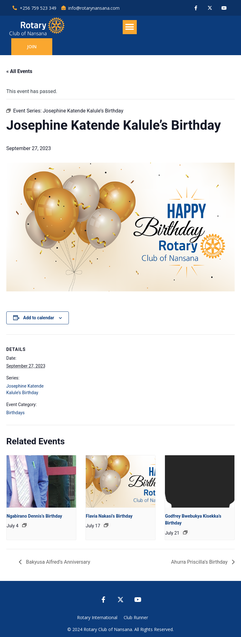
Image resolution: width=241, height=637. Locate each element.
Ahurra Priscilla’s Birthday (200, 554)
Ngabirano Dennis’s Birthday (34, 507)
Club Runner (136, 609)
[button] (121, 31)
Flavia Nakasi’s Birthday (109, 507)
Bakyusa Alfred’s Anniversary (57, 554)
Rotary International (97, 609)
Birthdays (15, 404)
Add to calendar (38, 309)
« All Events (19, 63)
